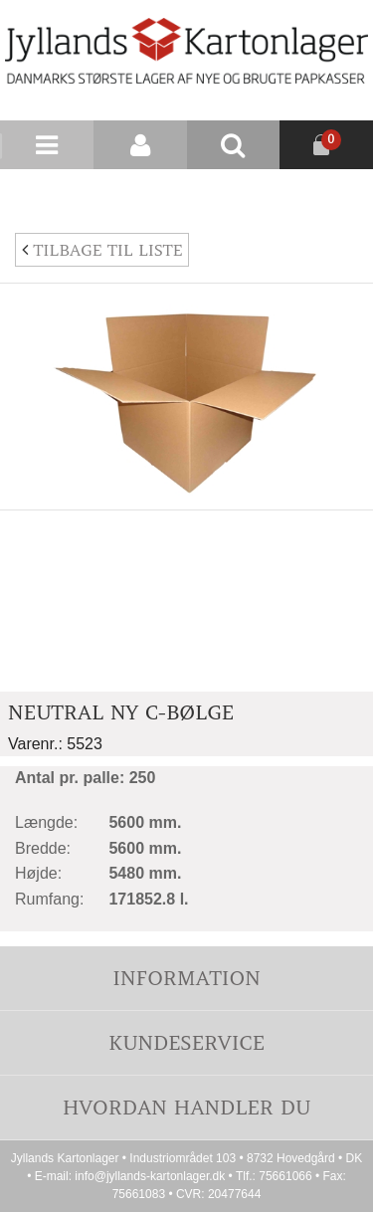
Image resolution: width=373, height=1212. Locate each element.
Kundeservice (186, 1042)
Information (186, 977)
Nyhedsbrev (325, 193)
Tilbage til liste (102, 250)
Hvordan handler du (187, 1107)
